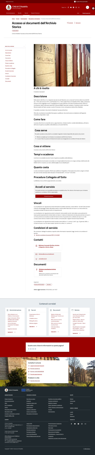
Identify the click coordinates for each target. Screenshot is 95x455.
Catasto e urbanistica (31, 409)
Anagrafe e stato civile (32, 403)
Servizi (26, 13)
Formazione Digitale (31, 432)
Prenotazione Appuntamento (33, 425)
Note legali (50, 428)
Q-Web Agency (87, 449)
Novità (19, 13)
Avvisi (71, 403)
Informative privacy (52, 425)
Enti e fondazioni (8, 405)
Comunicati (72, 401)
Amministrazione (10, 13)
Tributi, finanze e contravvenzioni (55, 407)
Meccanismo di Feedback (53, 432)
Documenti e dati (8, 411)
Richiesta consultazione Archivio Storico (47, 270)
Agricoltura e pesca (31, 399)
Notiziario (72, 416)
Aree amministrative (9, 401)
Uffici (78, 13)
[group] (15, 322)
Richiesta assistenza (31, 430)
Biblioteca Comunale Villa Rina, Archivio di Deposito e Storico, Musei (49, 246)
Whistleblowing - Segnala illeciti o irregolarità (56, 435)
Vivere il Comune (35, 13)
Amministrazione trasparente (54, 423)
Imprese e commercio (53, 401)
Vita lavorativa (51, 411)
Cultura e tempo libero (32, 411)
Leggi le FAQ (29, 423)
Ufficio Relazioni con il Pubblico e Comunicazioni (12, 436)
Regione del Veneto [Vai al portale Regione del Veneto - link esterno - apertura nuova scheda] (9, 1)
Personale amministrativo (10, 409)
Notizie (71, 399)
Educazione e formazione (32, 414)
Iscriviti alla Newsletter (32, 434)
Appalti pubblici (30, 405)
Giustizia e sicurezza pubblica (54, 399)
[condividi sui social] (69, 23)
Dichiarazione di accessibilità (54, 430)
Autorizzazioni (30, 407)
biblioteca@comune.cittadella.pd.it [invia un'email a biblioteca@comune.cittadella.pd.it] (46, 254)
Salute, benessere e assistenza (55, 405)
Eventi (71, 414)
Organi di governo (9, 399)
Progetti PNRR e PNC (9, 416)
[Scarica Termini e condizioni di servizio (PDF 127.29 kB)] (47, 235)
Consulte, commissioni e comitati (12, 414)
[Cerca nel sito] (87, 7)
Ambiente (29, 401)
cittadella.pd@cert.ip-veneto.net (14, 441)
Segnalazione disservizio (32, 428)
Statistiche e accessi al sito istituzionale (57, 438)
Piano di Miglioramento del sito (33, 436)
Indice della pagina (15, 46)
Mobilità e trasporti (52, 403)
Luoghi (71, 412)
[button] (93, 8)
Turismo (50, 409)
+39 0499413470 (43, 259)
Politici (6, 407)
